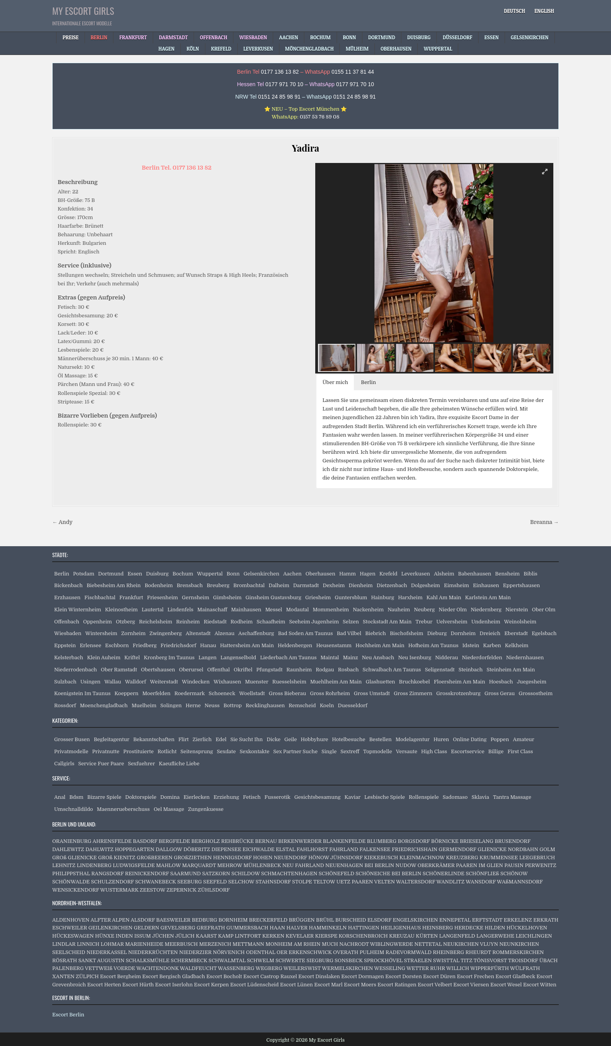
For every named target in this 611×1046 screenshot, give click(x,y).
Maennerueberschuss (123, 809)
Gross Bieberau (287, 693)
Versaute (406, 751)
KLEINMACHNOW (422, 857)
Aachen (292, 574)
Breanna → (544, 522)
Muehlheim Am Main (336, 682)
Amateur (523, 739)
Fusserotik (277, 797)
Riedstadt (215, 622)
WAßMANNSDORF (520, 882)
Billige (495, 751)
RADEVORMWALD (408, 952)
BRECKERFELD (268, 920)
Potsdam (83, 574)
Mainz (350, 657)
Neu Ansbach (378, 657)
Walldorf (135, 682)
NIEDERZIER (195, 952)
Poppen (500, 739)
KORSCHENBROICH (363, 936)
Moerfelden (156, 693)
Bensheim (507, 574)
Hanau (208, 645)
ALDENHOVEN (70, 920)
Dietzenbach (391, 585)
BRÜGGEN (302, 920)
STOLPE (302, 882)
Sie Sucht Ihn (246, 739)
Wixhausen (227, 682)
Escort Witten (539, 985)
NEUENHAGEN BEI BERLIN (359, 865)
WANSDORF (481, 882)
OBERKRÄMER (435, 865)
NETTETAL (427, 944)
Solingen (171, 705)
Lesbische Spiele (384, 797)
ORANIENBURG (72, 841)
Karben (492, 645)
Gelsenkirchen (261, 574)
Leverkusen (415, 574)
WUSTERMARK (119, 890)
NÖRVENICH (229, 952)
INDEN (124, 936)
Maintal (329, 657)
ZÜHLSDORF (214, 890)
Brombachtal (249, 585)
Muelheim (144, 705)
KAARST (206, 936)
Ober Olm (543, 609)
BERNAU (266, 841)
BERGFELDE (174, 841)
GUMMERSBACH (247, 928)
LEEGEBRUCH (537, 857)
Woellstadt (252, 693)
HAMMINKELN (328, 928)
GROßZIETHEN (193, 857)
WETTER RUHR (425, 968)
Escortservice (467, 751)
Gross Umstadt (372, 693)
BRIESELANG (476, 841)
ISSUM (142, 936)
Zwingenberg (166, 633)
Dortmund (111, 574)
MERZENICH (215, 944)
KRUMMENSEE (499, 857)
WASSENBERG (236, 968)
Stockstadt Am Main (387, 622)
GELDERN (146, 928)
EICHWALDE (258, 849)
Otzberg (125, 622)
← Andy (62, 522)
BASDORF (145, 841)
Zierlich (202, 739)
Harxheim (410, 597)
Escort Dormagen (362, 976)
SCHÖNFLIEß (482, 873)
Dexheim (333, 585)
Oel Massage (169, 809)
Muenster (256, 682)
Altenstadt (198, 633)
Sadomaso (455, 797)
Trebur (424, 622)
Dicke (274, 739)
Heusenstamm (333, 645)
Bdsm (76, 797)
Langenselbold (238, 657)
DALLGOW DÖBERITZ (182, 849)
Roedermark (190, 693)
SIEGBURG (319, 960)
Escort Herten (104, 985)
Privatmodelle (71, 751)
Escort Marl (328, 985)
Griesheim (318, 597)
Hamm (347, 574)
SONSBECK (349, 960)
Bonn (233, 574)
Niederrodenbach (75, 670)
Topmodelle (377, 751)
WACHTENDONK (157, 968)
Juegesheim (531, 682)
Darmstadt (306, 585)
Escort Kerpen (211, 985)
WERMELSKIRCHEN (347, 968)
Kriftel (132, 657)
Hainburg (382, 597)
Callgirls (64, 763)
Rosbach (348, 670)
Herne (193, 705)
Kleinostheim (121, 609)
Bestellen (380, 739)
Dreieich (490, 633)
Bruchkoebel (414, 682)
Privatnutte (106, 751)
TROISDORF (523, 960)
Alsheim (444, 574)
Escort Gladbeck (515, 976)
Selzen (351, 622)
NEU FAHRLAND (303, 865)
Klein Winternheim (77, 609)
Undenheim (485, 622)
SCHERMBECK (189, 960)
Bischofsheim (406, 633)
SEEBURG (189, 882)
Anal (59, 797)
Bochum (183, 574)
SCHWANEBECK (155, 882)
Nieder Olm (453, 609)
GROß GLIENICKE (74, 857)
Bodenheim (159, 585)
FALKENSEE (375, 849)
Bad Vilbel (349, 633)
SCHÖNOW (514, 873)
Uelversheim (452, 622)
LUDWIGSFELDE (134, 865)
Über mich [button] (335, 382)
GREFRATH (211, 928)
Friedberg (144, 645)
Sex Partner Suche (295, 751)
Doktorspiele (140, 797)
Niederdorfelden (482, 657)
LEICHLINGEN (534, 936)
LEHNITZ (64, 865)
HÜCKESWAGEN (73, 936)
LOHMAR (112, 944)
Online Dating (470, 739)
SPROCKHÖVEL (383, 960)
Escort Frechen (475, 976)
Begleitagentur (111, 739)
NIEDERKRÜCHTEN (153, 952)
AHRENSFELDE (112, 841)
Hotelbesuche (348, 739)
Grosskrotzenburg (458, 693)
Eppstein (65, 645)
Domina (170, 797)
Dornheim (463, 633)
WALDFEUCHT (198, 968)
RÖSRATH (64, 960)
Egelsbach (544, 633)
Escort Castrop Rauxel (270, 976)
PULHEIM (372, 952)
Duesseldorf (352, 705)
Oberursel (191, 670)
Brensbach (190, 585)
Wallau (112, 682)
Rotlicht (167, 751)
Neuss (212, 705)
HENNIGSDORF (232, 857)
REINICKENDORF (147, 873)
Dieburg (437, 633)
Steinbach (471, 670)
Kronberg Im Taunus (169, 657)
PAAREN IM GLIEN (479, 865)
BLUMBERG (382, 841)
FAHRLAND (343, 849)
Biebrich (375, 633)
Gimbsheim (227, 597)
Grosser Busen (72, 739)
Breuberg (218, 585)
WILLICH (457, 968)
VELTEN (384, 882)
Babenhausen (474, 574)
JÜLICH (184, 936)
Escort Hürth (138, 985)
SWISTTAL (446, 960)
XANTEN (63, 976)
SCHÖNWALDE (71, 882)
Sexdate (226, 751)
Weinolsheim (520, 622)
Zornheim (133, 633)
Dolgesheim (425, 585)
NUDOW (406, 865)
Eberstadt (516, 633)
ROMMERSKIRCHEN (518, 952)
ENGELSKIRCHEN (415, 920)
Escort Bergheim (120, 976)
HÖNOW (318, 857)
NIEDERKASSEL (107, 952)
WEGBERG (269, 968)
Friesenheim (162, 597)
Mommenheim (331, 609)
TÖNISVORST (490, 960)
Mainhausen (246, 609)
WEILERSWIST (302, 968)
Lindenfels (181, 609)
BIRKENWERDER (299, 841)
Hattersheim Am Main (247, 645)
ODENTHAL (260, 952)
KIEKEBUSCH (381, 857)
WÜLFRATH (525, 968)
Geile (290, 739)
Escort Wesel (506, 985)
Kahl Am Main (443, 597)
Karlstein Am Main (488, 597)
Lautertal (152, 609)
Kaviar (352, 797)
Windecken (196, 682)
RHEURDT (478, 952)
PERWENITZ (540, 865)
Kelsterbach (68, 657)
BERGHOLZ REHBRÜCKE (222, 841)
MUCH (330, 944)
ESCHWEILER (69, 928)
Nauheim (399, 609)
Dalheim (278, 585)
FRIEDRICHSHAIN (414, 849)
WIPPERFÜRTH (489, 968)
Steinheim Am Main (511, 670)
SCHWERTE (290, 960)
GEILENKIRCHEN (110, 928)
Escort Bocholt (224, 976)
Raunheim (299, 670)
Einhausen (486, 585)
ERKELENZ (518, 920)
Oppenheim (97, 622)
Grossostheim (536, 693)
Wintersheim (101, 633)
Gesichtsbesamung (317, 797)
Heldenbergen (295, 645)
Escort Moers (360, 985)
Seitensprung (196, 751)
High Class (434, 751)
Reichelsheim (155, 622)
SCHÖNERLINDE (443, 873)
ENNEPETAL (455, 920)
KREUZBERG (462, 857)
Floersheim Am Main (459, 682)
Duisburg (157, 574)
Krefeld (388, 574)
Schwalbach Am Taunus (392, 670)
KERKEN (273, 936)
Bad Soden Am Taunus (305, 633)
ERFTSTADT (487, 920)
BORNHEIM (233, 920)
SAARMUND (185, 873)
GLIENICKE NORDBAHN (508, 849)
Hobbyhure (314, 739)
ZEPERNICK (181, 890)
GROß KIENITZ (117, 857)
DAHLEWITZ (68, 849)
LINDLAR (64, 944)
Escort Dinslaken (319, 976)
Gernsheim (195, 597)
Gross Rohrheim (330, 693)
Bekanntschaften (154, 739)
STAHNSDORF (273, 882)
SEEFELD (215, 882)
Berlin (61, 574)
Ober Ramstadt (119, 670)
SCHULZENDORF (112, 882)
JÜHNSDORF (346, 857)
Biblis (530, 574)
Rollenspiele (424, 797)
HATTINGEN (363, 928)
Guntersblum (351, 597)
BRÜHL (325, 920)
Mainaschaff (212, 609)
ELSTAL (285, 849)
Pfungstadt (269, 670)
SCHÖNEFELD (336, 873)
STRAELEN (418, 960)
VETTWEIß (99, 968)
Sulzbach (65, 682)
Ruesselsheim (289, 682)
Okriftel (243, 670)
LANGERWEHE (495, 936)
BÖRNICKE (444, 841)
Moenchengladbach (104, 705)
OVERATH (345, 952)
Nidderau (446, 657)
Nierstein (516, 609)
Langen (207, 657)
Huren (441, 739)
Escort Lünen (296, 985)
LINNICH (88, 944)
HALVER (296, 928)
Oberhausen (320, 574)
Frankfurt (131, 597)
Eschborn (117, 645)
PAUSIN (513, 865)
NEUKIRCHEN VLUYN (470, 944)
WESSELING (389, 968)
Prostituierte (138, 751)
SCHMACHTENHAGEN (289, 873)
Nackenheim (368, 609)
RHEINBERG (448, 952)
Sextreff (350, 751)
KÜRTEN (427, 936)
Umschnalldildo (73, 809)
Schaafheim (270, 622)
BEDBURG (204, 920)
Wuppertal (210, 574)
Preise (70, 37)
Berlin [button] (368, 382)
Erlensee (90, 645)
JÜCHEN (163, 936)
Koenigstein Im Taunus (82, 693)
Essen (134, 574)
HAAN (277, 928)
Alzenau (224, 633)
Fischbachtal (100, 597)
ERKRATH (545, 920)
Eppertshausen (521, 585)
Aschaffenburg (256, 633)
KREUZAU (402, 936)
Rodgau (325, 670)
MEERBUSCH (181, 944)
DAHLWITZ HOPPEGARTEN (119, 849)
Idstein (470, 645)
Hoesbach (501, 682)
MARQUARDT (199, 865)
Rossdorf (65, 705)
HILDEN (495, 928)
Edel (220, 739)
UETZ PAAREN (354, 882)
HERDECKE (469, 928)
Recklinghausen (264, 705)
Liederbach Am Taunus (288, 657)
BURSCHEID (351, 920)
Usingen (90, 682)
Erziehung (226, 797)
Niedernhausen (525, 657)
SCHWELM (260, 960)
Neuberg (424, 609)
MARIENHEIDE (144, 944)
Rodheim (242, 622)
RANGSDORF (107, 873)
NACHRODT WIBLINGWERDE (376, 944)
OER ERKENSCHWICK (304, 952)
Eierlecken (197, 797)
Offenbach (66, 622)
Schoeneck (222, 693)
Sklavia (480, 797)
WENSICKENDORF (75, 890)
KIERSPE (326, 936)
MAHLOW (168, 865)
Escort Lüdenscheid (254, 985)
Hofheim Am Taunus (433, 645)
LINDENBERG (94, 865)
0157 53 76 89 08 (319, 117)
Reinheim (188, 622)
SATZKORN (216, 873)
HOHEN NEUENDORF (280, 857)
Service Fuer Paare (101, 763)
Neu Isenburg (414, 657)
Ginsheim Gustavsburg (273, 597)
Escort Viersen (471, 985)
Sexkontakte (254, 751)
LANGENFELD (457, 936)
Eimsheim (456, 585)
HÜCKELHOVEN (527, 928)
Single (329, 751)
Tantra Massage (512, 797)
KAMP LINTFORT (239, 936)
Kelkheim (516, 645)
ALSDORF (143, 920)
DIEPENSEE (226, 849)
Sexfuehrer (141, 763)
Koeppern (127, 693)
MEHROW (229, 865)
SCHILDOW (245, 873)
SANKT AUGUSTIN (101, 960)
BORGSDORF (414, 841)
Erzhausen (67, 597)
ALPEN (120, 920)
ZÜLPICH (87, 976)
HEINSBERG (437, 928)
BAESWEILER (173, 920)
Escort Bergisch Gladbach (173, 976)
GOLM (547, 849)
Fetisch (252, 797)
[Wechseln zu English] (544, 11)
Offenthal (218, 670)
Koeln (327, 705)
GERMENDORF (458, 849)
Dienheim (361, 585)
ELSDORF (379, 920)
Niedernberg (486, 609)
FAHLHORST (312, 849)
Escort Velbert (435, 985)
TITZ (466, 960)
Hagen (367, 574)
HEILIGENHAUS (401, 928)
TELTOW (324, 882)
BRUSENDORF (512, 841)
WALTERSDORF (415, 882)
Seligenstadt (439, 670)
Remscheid (302, 705)
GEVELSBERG (178, 928)
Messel (273, 609)
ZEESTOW (152, 890)
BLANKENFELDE (344, 841)
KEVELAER (300, 936)
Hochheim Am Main (379, 645)
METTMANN (248, 944)
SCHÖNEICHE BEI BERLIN (389, 873)
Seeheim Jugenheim (314, 622)
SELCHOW (241, 882)
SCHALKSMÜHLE (148, 960)
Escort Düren (439, 976)
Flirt (183, 739)
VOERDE (124, 968)
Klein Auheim (103, 657)
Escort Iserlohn (173, 985)
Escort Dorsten (403, 976)
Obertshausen (158, 670)
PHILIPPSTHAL (71, 873)
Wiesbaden (67, 633)
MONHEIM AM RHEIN (292, 944)
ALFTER (100, 920)
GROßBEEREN (155, 857)
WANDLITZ (450, 882)
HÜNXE (104, 936)
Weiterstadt (164, 682)
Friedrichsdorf (178, 645)
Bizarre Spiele (104, 797)
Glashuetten (380, 682)
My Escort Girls (83, 11)
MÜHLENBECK (262, 865)
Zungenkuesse (206, 809)
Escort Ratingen (397, 985)
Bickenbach (68, 585)
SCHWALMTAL (226, 960)
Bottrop (233, 705)
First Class (520, 751)
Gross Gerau (499, 693)
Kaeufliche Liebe (179, 763)
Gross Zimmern (413, 693)
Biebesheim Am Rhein (114, 585)
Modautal (297, 609)
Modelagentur (412, 739)
